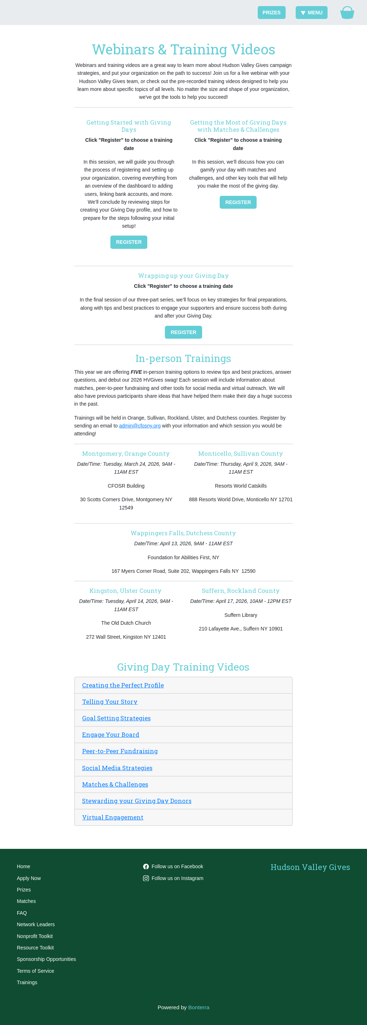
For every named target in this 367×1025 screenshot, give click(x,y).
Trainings (27, 982)
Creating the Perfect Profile (123, 685)
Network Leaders (36, 924)
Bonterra (198, 1007)
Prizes (272, 12)
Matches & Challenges (115, 784)
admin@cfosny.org (140, 426)
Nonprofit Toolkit (35, 936)
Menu (312, 12)
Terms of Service (35, 971)
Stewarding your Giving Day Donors (136, 801)
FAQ (22, 913)
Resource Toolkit (35, 948)
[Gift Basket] (347, 12)
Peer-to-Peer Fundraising (120, 751)
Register (129, 242)
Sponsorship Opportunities (46, 959)
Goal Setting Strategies (116, 718)
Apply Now (29, 878)
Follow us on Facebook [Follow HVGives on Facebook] (173, 866)
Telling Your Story (110, 701)
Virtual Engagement (112, 817)
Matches (26, 901)
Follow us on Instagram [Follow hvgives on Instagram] (173, 878)
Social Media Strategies (117, 768)
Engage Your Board (110, 734)
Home (23, 866)
